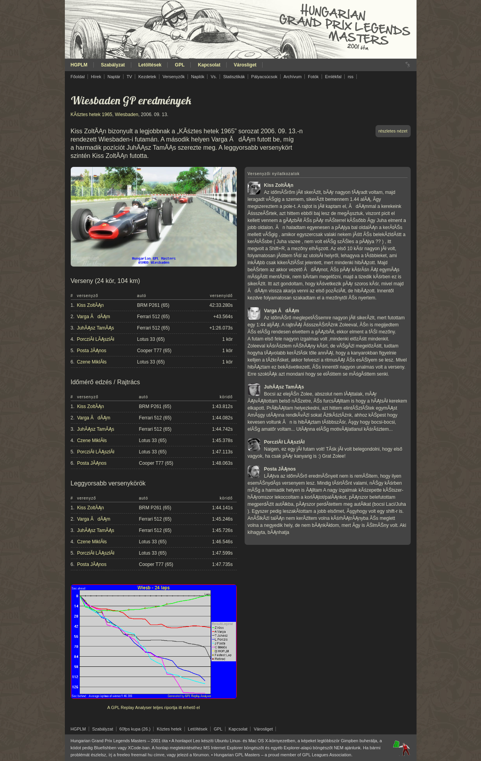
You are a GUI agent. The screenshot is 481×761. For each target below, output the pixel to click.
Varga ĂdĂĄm (93, 316)
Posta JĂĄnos (91, 350)
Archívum (293, 76)
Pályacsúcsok (264, 76)
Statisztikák (234, 76)
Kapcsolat (209, 65)
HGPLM (79, 65)
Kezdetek (147, 76)
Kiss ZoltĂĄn (90, 305)
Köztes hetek (169, 729)
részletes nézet (393, 131)
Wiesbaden (126, 114)
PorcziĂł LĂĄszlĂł (95, 339)
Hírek (96, 76)
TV (129, 76)
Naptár (113, 76)
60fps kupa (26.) (135, 729)
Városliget (245, 65)
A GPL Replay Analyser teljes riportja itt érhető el (153, 707)
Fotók (313, 76)
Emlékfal (333, 76)
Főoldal (78, 76)
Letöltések (149, 65)
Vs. (214, 76)
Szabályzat (113, 65)
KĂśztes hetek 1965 (92, 114)
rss (351, 76)
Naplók (197, 76)
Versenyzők (174, 76)
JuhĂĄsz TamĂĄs (95, 328)
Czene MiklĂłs (92, 362)
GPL (180, 65)
